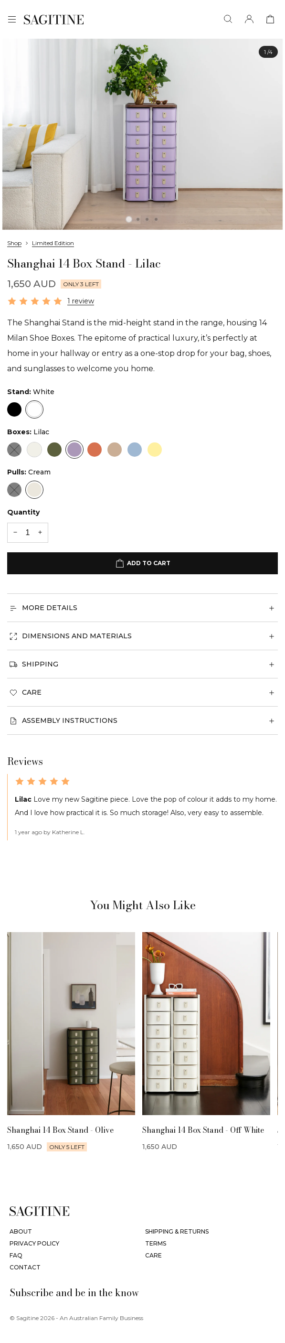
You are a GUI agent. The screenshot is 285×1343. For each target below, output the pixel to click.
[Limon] (155, 449)
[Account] (249, 19)
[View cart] (270, 19)
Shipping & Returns (177, 1231)
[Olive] (54, 449)
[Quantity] (27, 532)
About (21, 1231)
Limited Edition (53, 243)
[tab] (129, 219)
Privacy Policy (34, 1243)
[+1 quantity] (40, 532)
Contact (25, 1267)
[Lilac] (74, 449)
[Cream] (34, 490)
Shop (14, 243)
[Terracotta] (94, 449)
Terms (155, 1243)
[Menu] (12, 19)
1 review (80, 301)
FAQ (16, 1255)
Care (153, 1255)
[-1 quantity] (15, 532)
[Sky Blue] (134, 449)
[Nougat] (114, 449)
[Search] (228, 19)
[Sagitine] (54, 19)
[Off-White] (34, 449)
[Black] (14, 409)
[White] (34, 409)
